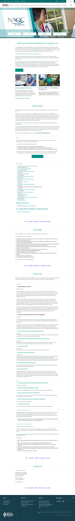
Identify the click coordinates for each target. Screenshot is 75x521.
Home (5, 1)
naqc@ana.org (18, 124)
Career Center (23, 505)
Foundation (17, 1)
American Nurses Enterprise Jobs (27, 501)
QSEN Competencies (46, 62)
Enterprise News (7, 501)
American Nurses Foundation (44, 505)
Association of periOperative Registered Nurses (26, 184)
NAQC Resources (36, 221)
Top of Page (48, 221)
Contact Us (59, 33)
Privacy (63, 514)
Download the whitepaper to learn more (22, 98)
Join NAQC (30, 221)
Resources (23, 1)
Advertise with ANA (24, 502)
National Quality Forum (22, 199)
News (5, 498)
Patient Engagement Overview (23, 88)
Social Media (59, 498)
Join (30, 33)
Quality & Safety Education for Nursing (23, 434)
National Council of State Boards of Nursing (26, 192)
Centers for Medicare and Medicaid (29, 205)
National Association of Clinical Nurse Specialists (26, 189)
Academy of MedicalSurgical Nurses (24, 211)
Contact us (23, 498)
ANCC (12, 1)
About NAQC (30, 265)
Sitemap (69, 514)
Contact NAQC (43, 221)
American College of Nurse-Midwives (24, 168)
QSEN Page (19, 70)
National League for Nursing (23, 194)
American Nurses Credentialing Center (46, 504)
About (14, 33)
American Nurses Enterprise (44, 501)
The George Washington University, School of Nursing (27, 166)
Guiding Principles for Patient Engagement (46, 319)
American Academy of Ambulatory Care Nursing (26, 171)
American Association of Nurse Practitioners (26, 179)
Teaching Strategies (21, 62)
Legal (66, 514)
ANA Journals (6, 504)
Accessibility (59, 514)
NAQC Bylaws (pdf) (37, 156)
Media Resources (7, 502)
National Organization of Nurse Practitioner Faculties (27, 197)
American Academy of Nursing (23, 173)
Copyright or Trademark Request (27, 504)
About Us (41, 498)
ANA (8, 1)
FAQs (40, 507)
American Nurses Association (23, 181)
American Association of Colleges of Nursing (26, 176)
